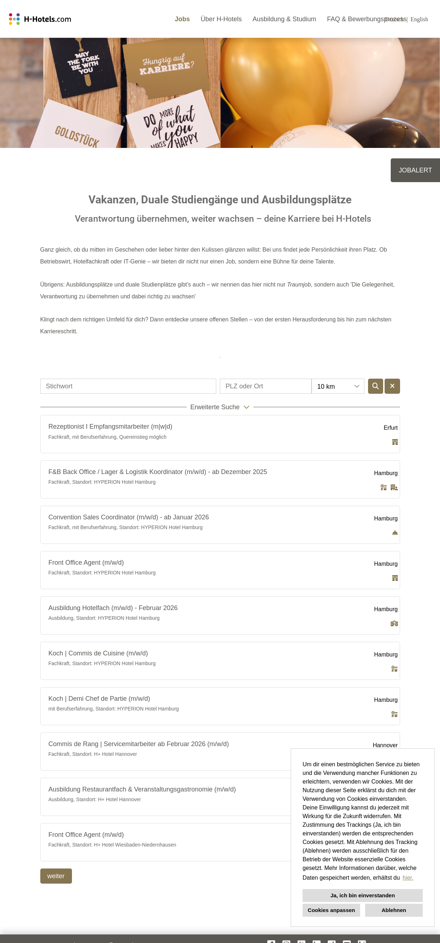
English (419, 19)
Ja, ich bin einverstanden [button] (362, 895)
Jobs (182, 19)
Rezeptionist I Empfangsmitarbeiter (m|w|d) (110, 426)
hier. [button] (408, 878)
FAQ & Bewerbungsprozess (367, 19)
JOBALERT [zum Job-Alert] (415, 170)
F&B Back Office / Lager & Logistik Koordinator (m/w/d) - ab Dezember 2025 (158, 471)
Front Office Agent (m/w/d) (86, 562)
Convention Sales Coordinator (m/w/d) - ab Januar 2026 (129, 517)
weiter (56, 876)
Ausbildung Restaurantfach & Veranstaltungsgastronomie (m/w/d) (142, 789)
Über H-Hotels (221, 19)
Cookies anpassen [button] (331, 910)
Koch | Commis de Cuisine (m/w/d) (98, 653)
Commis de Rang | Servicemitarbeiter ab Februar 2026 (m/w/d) (139, 744)
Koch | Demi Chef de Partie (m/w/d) (99, 698)
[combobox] (338, 386)
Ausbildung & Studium (284, 19)
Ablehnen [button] (394, 910)
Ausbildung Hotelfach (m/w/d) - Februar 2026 (113, 608)
